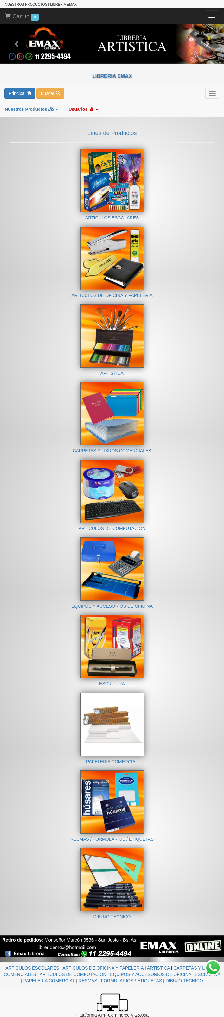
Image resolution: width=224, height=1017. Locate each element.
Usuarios (83, 109)
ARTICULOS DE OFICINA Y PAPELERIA (103, 967)
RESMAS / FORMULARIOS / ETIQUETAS (120, 980)
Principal (20, 93)
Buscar (50, 93)
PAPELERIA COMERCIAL (49, 980)
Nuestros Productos (31, 109)
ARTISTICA (158, 967)
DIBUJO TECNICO (184, 980)
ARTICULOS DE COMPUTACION (73, 974)
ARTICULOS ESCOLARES (32, 967)
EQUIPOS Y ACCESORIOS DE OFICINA (150, 974)
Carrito (22, 17)
